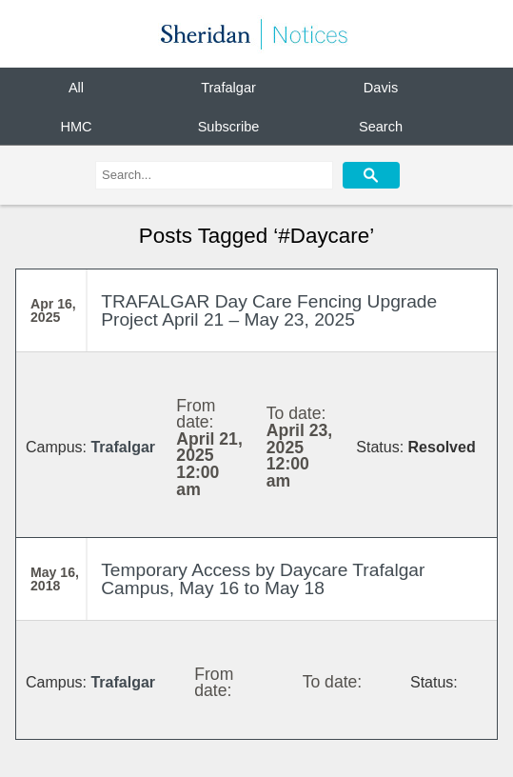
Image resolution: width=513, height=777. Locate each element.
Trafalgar (228, 87)
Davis (381, 87)
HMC (75, 125)
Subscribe (229, 125)
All (76, 87)
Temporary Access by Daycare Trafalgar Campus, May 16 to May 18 (262, 579)
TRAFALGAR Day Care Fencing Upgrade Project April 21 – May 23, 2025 (269, 310)
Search (381, 125)
